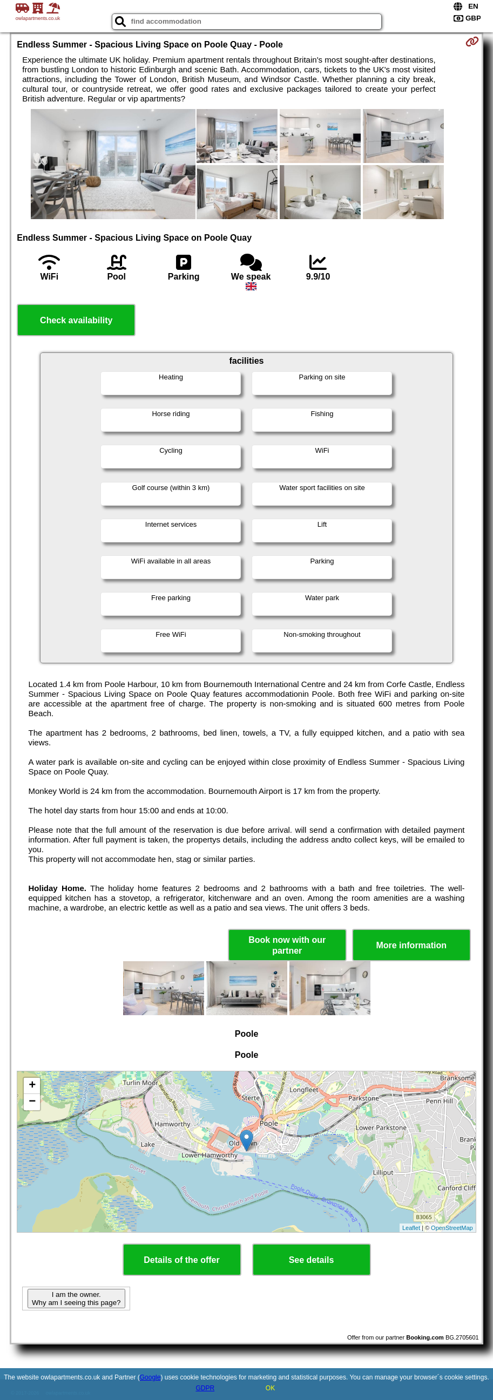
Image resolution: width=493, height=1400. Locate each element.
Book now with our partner (287, 945)
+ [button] (32, 1086)
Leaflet (411, 1228)
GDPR (204, 1388)
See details (311, 1260)
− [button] (32, 1102)
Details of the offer (181, 1260)
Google (150, 1377)
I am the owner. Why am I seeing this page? (76, 1298)
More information (411, 945)
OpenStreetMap (452, 1228)
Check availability (76, 320)
